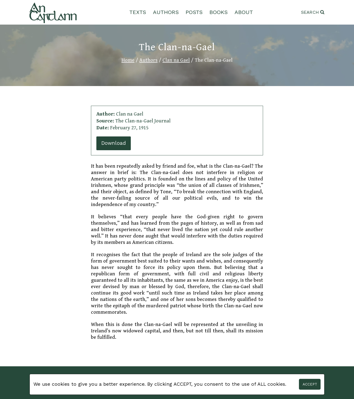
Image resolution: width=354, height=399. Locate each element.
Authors (166, 12)
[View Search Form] (312, 12)
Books (218, 12)
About (244, 12)
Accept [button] (310, 384)
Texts (137, 12)
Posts (194, 12)
